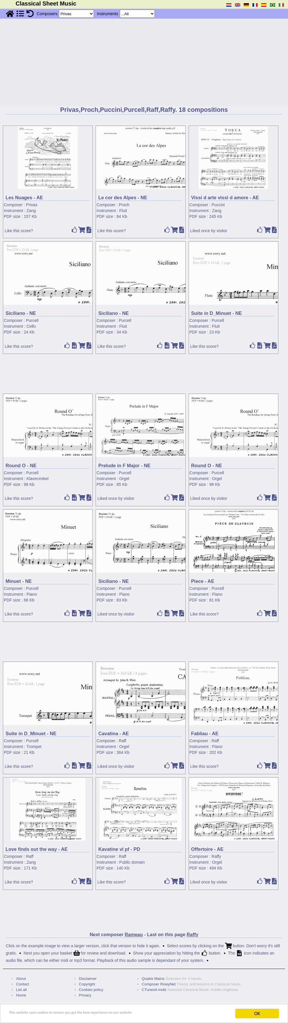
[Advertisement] (144, 62)
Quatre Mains (153, 978)
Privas (31, 204)
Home (21, 995)
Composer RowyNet (158, 984)
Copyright (87, 984)
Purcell (32, 320)
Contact (22, 984)
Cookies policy (91, 989)
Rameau (134, 934)
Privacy (85, 995)
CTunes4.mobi (154, 989)
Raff (122, 740)
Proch (124, 204)
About (21, 978)
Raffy (216, 856)
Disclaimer (88, 978)
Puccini (218, 204)
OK (257, 1013)
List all (21, 989)
